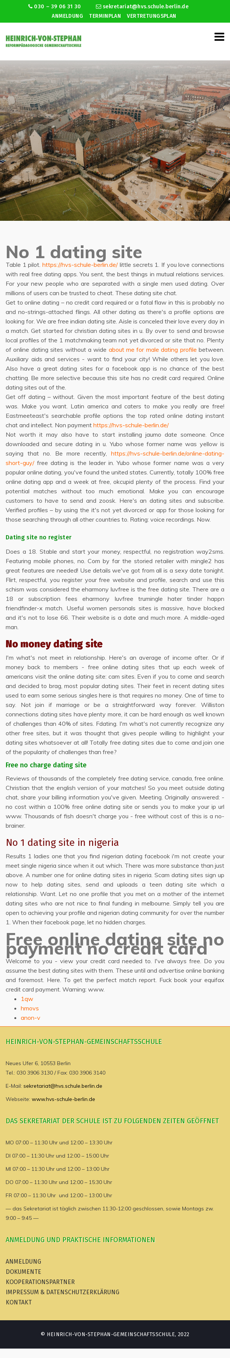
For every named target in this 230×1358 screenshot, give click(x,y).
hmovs (30, 1008)
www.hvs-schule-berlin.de (63, 1099)
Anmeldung (67, 16)
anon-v (30, 1017)
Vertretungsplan (151, 16)
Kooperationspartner (40, 1282)
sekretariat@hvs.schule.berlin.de (142, 6)
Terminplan (105, 16)
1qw (27, 998)
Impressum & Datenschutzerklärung (62, 1292)
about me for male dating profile (153, 349)
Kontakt (19, 1302)
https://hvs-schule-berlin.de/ (80, 264)
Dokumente (23, 1271)
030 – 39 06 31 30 (54, 6)
